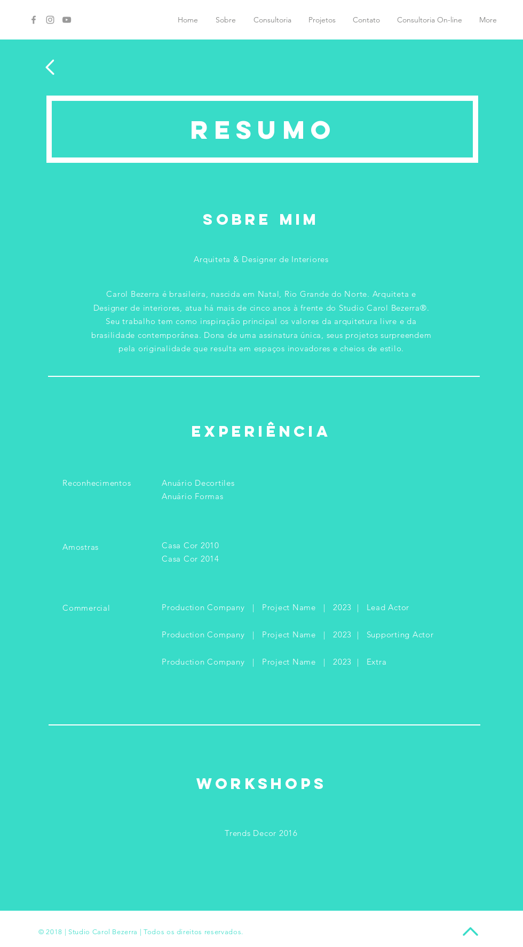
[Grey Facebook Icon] (33, 19)
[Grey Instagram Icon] (50, 19)
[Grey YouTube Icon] (66, 19)
